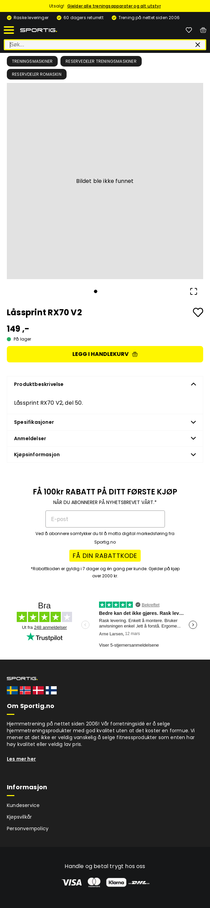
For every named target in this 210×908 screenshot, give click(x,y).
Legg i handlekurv (105, 354)
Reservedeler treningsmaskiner (101, 61)
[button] (105, 181)
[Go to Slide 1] (95, 291)
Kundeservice (23, 805)
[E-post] (105, 519)
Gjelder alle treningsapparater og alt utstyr (114, 6)
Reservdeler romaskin (36, 74)
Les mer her (21, 758)
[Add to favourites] (198, 312)
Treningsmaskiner (32, 61)
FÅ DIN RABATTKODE (105, 555)
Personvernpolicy (27, 828)
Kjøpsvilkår (19, 816)
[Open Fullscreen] (193, 291)
